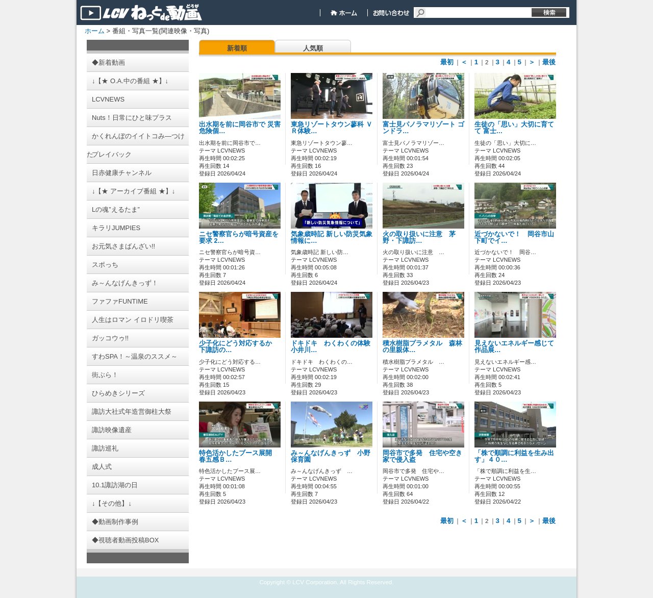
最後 (549, 62)
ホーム (95, 31)
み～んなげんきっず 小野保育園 (330, 456)
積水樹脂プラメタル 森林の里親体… (422, 347)
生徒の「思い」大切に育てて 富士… (514, 128)
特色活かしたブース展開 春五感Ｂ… (239, 456)
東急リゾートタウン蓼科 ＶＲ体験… (331, 128)
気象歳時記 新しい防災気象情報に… (331, 237)
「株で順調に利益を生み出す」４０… (514, 456)
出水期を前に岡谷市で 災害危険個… (240, 128)
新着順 (237, 48)
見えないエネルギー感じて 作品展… (517, 347)
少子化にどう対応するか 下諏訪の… (239, 347)
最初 (447, 62)
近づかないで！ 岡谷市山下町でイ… (514, 237)
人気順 (313, 48)
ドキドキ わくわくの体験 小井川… (334, 347)
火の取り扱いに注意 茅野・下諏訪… (419, 237)
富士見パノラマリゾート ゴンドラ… (423, 128)
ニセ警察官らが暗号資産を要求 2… (239, 237)
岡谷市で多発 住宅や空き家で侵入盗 (422, 456)
